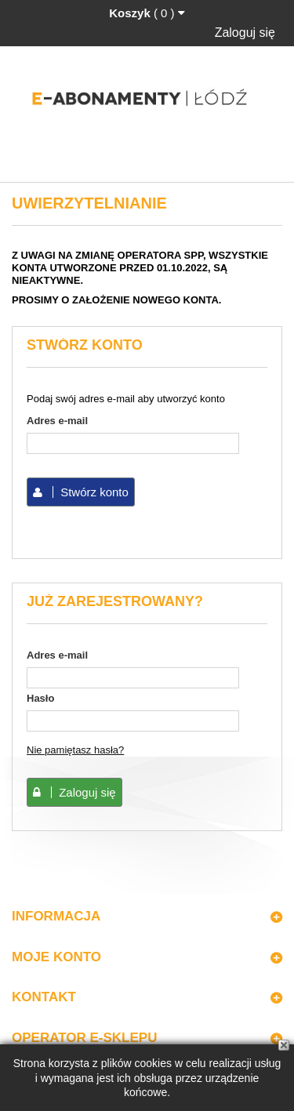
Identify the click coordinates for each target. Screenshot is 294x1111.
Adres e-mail (57, 421)
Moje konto (56, 956)
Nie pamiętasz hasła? (75, 750)
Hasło (40, 698)
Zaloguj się (245, 32)
